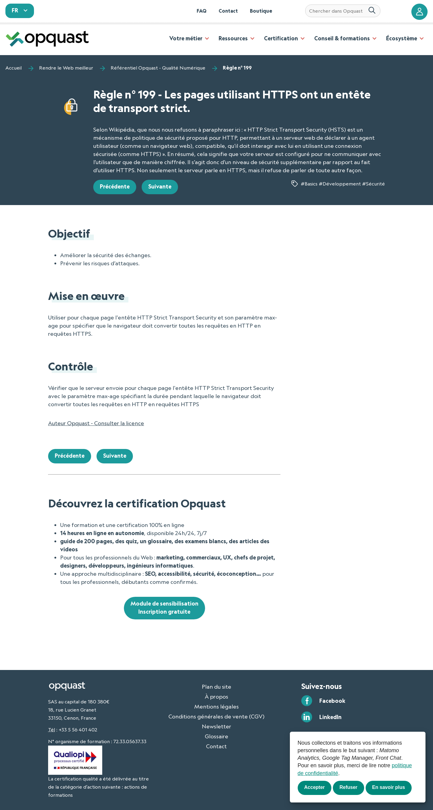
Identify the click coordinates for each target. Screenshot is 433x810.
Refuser (348, 787)
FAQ (202, 11)
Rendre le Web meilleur (66, 68)
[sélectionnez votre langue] (19, 11)
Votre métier (185, 38)
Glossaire (216, 736)
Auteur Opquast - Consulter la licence (96, 423)
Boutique (261, 11)
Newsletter (216, 726)
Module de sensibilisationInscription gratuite (164, 607)
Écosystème (401, 38)
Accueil (13, 68)
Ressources (233, 38)
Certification (281, 38)
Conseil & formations (342, 38)
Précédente (115, 186)
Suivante (159, 186)
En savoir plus (388, 787)
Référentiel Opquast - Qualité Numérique (158, 68)
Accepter (314, 787)
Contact (228, 11)
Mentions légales (216, 706)
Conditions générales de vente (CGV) (216, 716)
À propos (216, 696)
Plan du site (216, 686)
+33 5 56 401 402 (78, 730)
